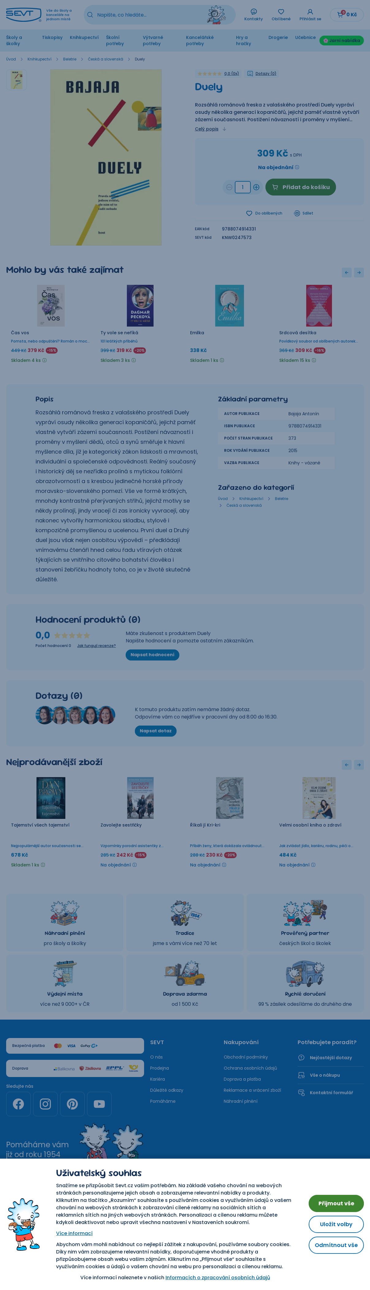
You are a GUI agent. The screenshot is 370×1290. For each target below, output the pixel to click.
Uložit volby (336, 1224)
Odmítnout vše (336, 1245)
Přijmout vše (336, 1203)
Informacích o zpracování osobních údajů (217, 1277)
